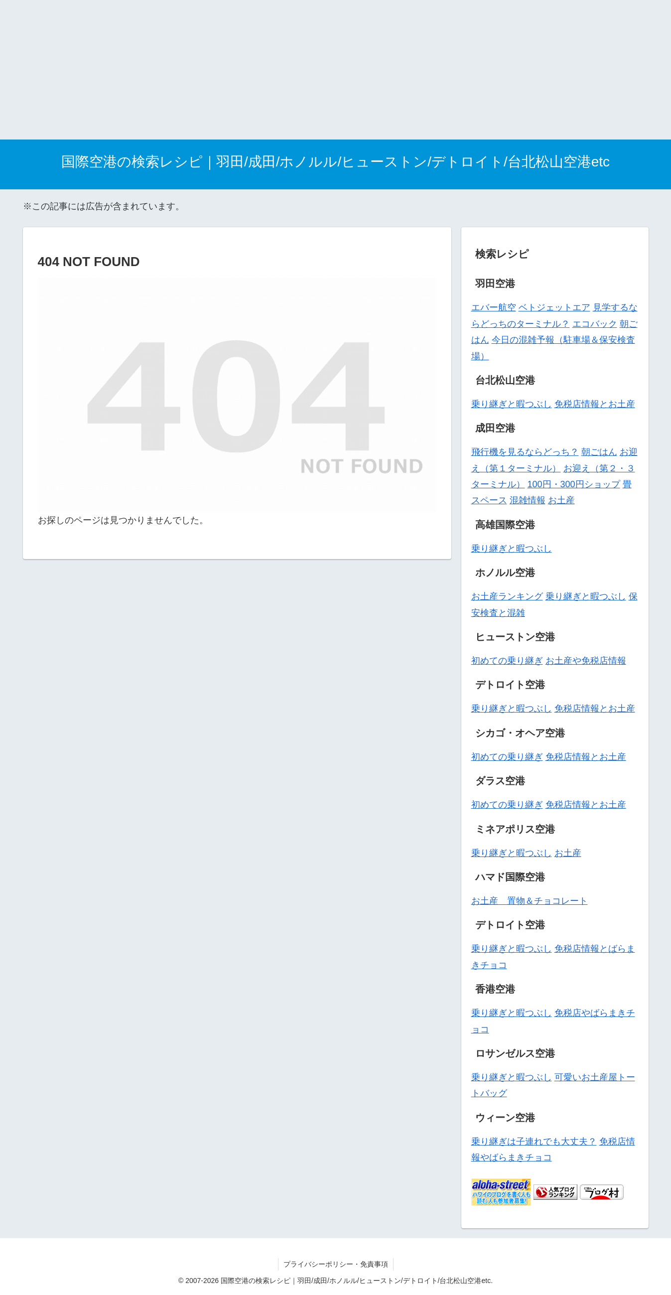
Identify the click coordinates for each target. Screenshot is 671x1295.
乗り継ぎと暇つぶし (511, 404)
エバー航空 (493, 307)
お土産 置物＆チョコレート (529, 901)
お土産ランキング (507, 596)
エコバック (594, 324)
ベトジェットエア (554, 307)
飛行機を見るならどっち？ (525, 452)
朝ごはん (599, 452)
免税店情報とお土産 (594, 404)
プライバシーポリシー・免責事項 (335, 1264)
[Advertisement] (299, 70)
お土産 (561, 500)
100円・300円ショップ (574, 484)
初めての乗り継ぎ (507, 661)
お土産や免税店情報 (585, 661)
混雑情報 (527, 500)
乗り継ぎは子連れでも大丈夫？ (534, 1142)
